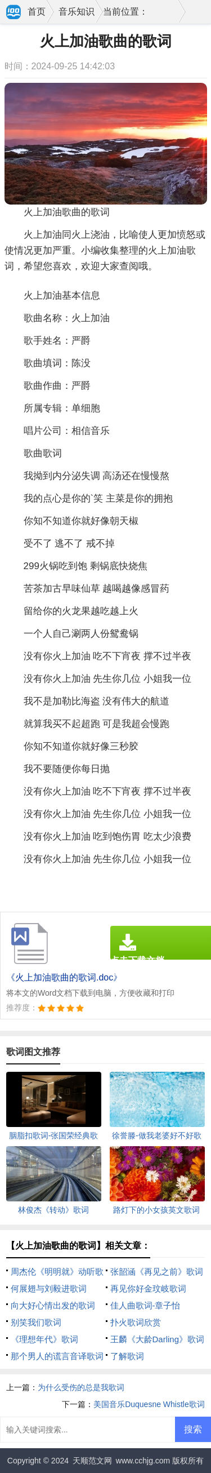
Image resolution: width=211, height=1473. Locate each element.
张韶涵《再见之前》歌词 (156, 1271)
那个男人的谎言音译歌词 (57, 1356)
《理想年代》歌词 (44, 1339)
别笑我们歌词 (36, 1322)
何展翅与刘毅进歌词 (49, 1288)
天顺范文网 (92, 1460)
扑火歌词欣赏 (135, 1322)
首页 (37, 11)
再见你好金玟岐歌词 (148, 1288)
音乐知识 (77, 11)
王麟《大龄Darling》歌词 (157, 1339)
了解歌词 (127, 1356)
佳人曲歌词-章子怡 (145, 1305)
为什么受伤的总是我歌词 (81, 1387)
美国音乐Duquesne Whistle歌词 (149, 1404)
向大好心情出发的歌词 (53, 1305)
